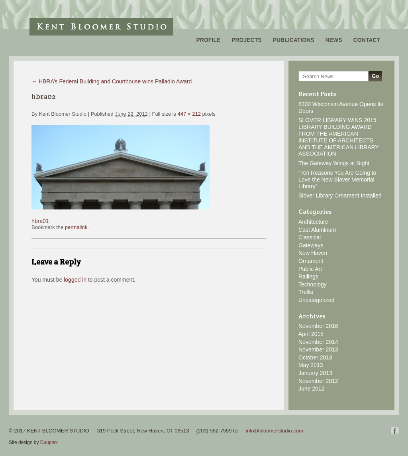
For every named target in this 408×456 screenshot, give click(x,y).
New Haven (312, 253)
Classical (309, 237)
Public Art (310, 269)
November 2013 (318, 349)
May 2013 (310, 365)
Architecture (313, 222)
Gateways (310, 245)
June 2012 (311, 388)
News (334, 40)
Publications (293, 40)
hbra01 (40, 221)
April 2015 (311, 334)
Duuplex (49, 442)
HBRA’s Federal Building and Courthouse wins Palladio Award (111, 81)
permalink (76, 227)
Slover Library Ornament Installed (340, 195)
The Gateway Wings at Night (333, 163)
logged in (75, 279)
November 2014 (318, 342)
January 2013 (315, 373)
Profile (208, 40)
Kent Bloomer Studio (101, 27)
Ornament (310, 261)
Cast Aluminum (317, 230)
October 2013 (315, 357)
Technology (312, 284)
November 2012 (318, 381)
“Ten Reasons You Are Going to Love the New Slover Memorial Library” (337, 180)
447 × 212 (189, 114)
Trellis (305, 292)
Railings (308, 276)
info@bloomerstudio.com (274, 431)
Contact (366, 40)
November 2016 (318, 326)
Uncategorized (316, 300)
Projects (246, 40)
